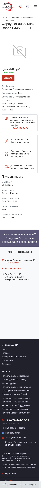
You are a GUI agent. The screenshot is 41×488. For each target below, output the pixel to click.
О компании (7, 360)
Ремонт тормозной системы (15, 409)
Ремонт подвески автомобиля (16, 413)
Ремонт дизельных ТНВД (14, 379)
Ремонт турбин (9, 383)
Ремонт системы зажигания (15, 402)
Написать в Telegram (13, 428)
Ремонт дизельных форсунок (15, 376)
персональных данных (25, 467)
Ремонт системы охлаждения (16, 398)
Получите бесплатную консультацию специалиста (19, 240)
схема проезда (12, 263)
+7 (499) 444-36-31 (13, 268)
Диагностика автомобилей (14, 394)
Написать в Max (11, 433)
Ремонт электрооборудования (16, 405)
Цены (4, 349)
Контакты (6, 364)
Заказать (8, 78)
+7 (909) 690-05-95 (19, 128)
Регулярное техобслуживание (16, 390)
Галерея (6, 353)
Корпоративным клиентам (14, 357)
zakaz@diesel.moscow (15, 437)
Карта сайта (9, 473)
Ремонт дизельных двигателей (16, 387)
